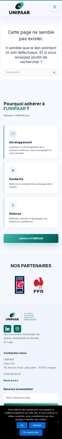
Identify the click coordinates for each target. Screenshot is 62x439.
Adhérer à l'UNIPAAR (31, 238)
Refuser (37, 425)
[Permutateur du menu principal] (54, 6)
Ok (22, 425)
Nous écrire (11, 380)
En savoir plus (31, 432)
